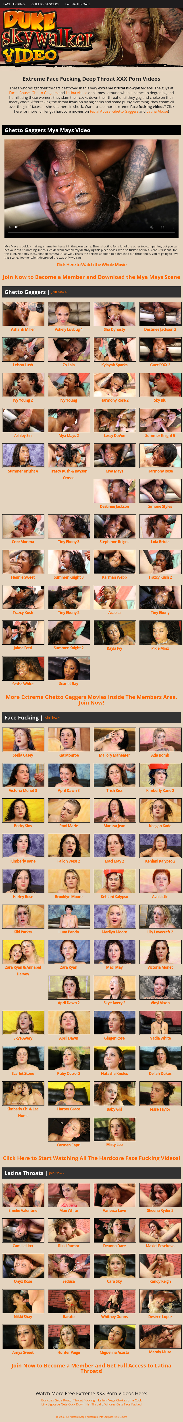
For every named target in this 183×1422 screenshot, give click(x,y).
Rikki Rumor (68, 1245)
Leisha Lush (23, 364)
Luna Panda (68, 932)
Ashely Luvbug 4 (68, 329)
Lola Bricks (160, 541)
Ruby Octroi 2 (68, 1073)
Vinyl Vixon (160, 1002)
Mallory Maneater (114, 755)
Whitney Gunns (114, 1316)
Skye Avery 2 (114, 1002)
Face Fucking (14, 4)
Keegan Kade (160, 825)
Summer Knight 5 (160, 435)
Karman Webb (114, 577)
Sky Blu (160, 400)
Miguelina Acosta (114, 1352)
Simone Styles (160, 506)
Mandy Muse (160, 1351)
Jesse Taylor (160, 1109)
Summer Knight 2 (68, 647)
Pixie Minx (160, 648)
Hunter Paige (68, 1352)
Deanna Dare (114, 1245)
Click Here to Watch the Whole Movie (91, 265)
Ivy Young (68, 400)
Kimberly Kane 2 (160, 790)
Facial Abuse (19, 92)
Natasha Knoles (114, 1073)
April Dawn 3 (69, 790)
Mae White (68, 1210)
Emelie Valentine (22, 1210)
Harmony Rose (160, 471)
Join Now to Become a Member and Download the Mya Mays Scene (91, 277)
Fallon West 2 (68, 861)
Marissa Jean (114, 825)
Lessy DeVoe (114, 435)
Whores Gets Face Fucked (123, 1404)
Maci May (114, 967)
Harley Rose (23, 896)
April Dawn (68, 1038)
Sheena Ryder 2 (160, 1210)
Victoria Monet (160, 967)
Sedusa (68, 1281)
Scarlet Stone (23, 1073)
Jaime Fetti (23, 647)
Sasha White (22, 683)
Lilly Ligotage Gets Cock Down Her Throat (71, 1404)
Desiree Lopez (160, 1316)
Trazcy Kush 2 (160, 577)
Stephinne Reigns (114, 541)
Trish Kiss (114, 790)
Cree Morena (23, 541)
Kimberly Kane (22, 861)
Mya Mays (114, 471)
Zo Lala (68, 364)
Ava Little (160, 896)
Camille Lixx (22, 1245)
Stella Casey (23, 755)
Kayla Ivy (114, 648)
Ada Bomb (160, 755)
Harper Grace (68, 1109)
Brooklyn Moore (68, 896)
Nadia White (160, 1038)
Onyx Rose (23, 1281)
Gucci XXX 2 (160, 364)
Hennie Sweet (23, 577)
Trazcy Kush (23, 612)
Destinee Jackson (114, 506)
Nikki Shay (23, 1316)
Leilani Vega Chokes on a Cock (120, 1400)
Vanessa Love (114, 1210)
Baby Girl (114, 1109)
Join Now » (59, 292)
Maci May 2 (114, 861)
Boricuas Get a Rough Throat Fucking (68, 1400)
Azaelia (114, 612)
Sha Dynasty (114, 329)
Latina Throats (77, 4)
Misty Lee (114, 1144)
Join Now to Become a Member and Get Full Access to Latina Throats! (92, 1368)
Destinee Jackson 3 (160, 329)
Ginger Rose (114, 1038)
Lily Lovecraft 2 (160, 932)
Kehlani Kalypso (114, 896)
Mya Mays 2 (68, 435)
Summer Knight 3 (68, 577)
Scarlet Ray (68, 683)
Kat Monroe (68, 755)
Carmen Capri (69, 1145)
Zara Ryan (68, 967)
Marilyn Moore (114, 932)
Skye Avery (22, 1038)
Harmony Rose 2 (114, 400)
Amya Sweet (23, 1352)
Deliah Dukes (160, 1073)
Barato (68, 1316)
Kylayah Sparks (114, 364)
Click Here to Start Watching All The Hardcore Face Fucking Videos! (91, 1158)
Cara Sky (114, 1281)
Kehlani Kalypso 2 (160, 861)
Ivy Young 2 (23, 400)
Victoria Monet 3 (23, 790)
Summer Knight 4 (23, 471)
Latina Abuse (76, 92)
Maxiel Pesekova (160, 1245)
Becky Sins (23, 825)
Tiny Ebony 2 (68, 612)
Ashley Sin (23, 435)
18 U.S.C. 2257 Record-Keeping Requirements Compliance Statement (91, 1416)
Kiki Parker (22, 932)
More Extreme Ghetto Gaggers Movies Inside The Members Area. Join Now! (91, 699)
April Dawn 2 (69, 1002)
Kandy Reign (160, 1281)
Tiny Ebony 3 (68, 541)
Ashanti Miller (23, 329)
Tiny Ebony (160, 612)
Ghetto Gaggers (45, 4)
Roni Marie (68, 825)
